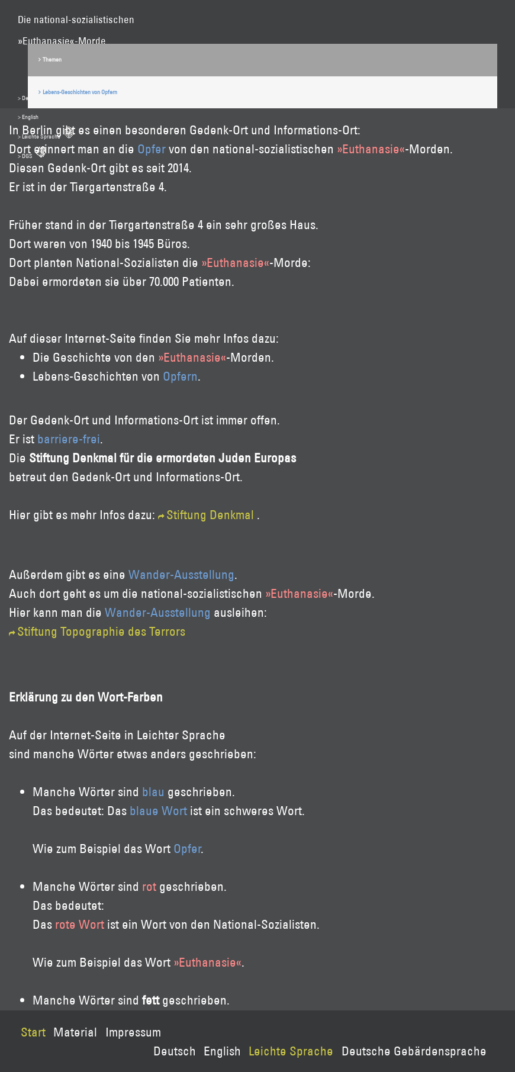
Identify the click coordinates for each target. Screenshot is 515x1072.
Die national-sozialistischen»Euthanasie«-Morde (76, 21)
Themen (52, 59)
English (222, 1050)
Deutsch (174, 1050)
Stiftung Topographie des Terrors (101, 631)
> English (28, 117)
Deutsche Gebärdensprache (414, 1050)
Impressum (133, 1031)
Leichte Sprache (291, 1050)
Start (33, 1031)
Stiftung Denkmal (210, 514)
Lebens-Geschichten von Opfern (80, 92)
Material (75, 1031)
